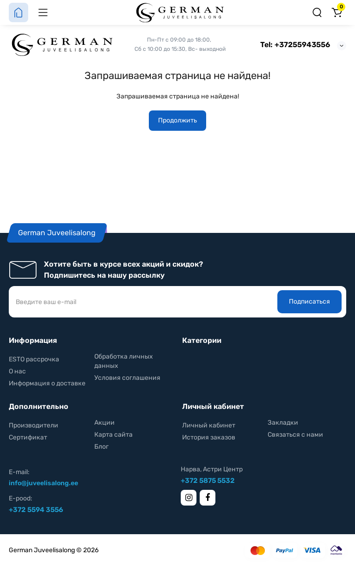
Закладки (283, 423)
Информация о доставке (47, 383)
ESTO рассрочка (34, 359)
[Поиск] (317, 12)
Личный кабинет (208, 425)
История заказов (208, 437)
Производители (33, 425)
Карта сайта (113, 435)
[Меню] (43, 12)
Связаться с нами (295, 435)
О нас (17, 371)
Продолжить (177, 120)
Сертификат (28, 437)
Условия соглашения (127, 378)
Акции (104, 423)
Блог (101, 447)
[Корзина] (336, 12)
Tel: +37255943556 (295, 44)
